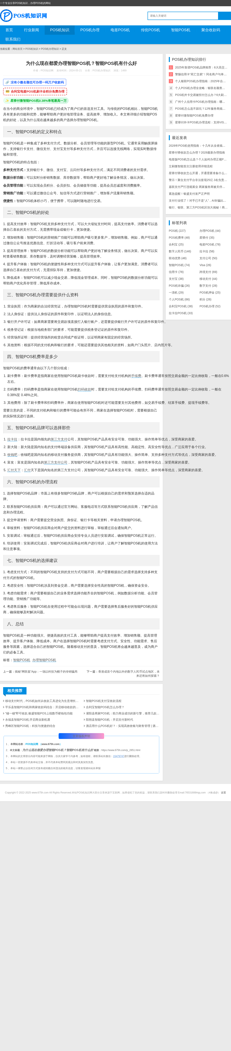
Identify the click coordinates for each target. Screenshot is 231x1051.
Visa (205, 265)
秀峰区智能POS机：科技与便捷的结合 (30, 726)
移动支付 (208, 278)
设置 (223, 792)
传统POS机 (150, 30)
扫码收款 (84, 389)
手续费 (136, 376)
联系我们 (12, 39)
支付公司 (208, 258)
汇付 (27, 470)
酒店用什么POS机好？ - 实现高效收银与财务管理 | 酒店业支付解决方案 (123, 726)
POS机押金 (209, 292)
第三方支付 (59, 439)
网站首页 (18, 48)
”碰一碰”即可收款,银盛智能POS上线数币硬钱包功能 (39, 713)
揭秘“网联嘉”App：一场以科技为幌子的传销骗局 (46, 671)
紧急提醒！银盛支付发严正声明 (189, 193)
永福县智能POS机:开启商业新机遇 (27, 719)
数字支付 (208, 285)
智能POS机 (180, 30)
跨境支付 (208, 272)
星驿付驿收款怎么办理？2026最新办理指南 (197, 152)
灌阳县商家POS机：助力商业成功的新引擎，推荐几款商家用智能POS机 (123, 713)
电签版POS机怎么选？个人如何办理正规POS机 (200, 159)
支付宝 (176, 278)
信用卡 (176, 272)
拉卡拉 (12, 439)
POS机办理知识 (50, 48)
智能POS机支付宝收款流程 (103, 701)
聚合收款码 (210, 30)
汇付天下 (14, 470)
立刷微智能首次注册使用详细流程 (191, 166)
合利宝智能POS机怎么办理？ (105, 707)
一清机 (176, 292)
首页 (9, 30)
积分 (205, 299)
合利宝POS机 (181, 306)
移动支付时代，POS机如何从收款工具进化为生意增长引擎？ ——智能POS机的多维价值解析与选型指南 (42, 701)
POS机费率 (179, 237)
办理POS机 (209, 230)
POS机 (177, 230)
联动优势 (178, 258)
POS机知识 (59, 30)
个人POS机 (179, 299)
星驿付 (206, 237)
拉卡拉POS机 (181, 313)
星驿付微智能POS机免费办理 (194, 115)
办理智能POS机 (44, 660)
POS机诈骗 (179, 285)
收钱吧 (12, 454)
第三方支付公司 (55, 462)
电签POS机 (120, 30)
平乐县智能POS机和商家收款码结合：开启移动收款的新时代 (42, 707)
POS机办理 (90, 30)
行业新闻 (31, 30)
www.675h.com (50, 744)
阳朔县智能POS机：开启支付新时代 (109, 719)
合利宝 (176, 244)
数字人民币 (180, 251)
